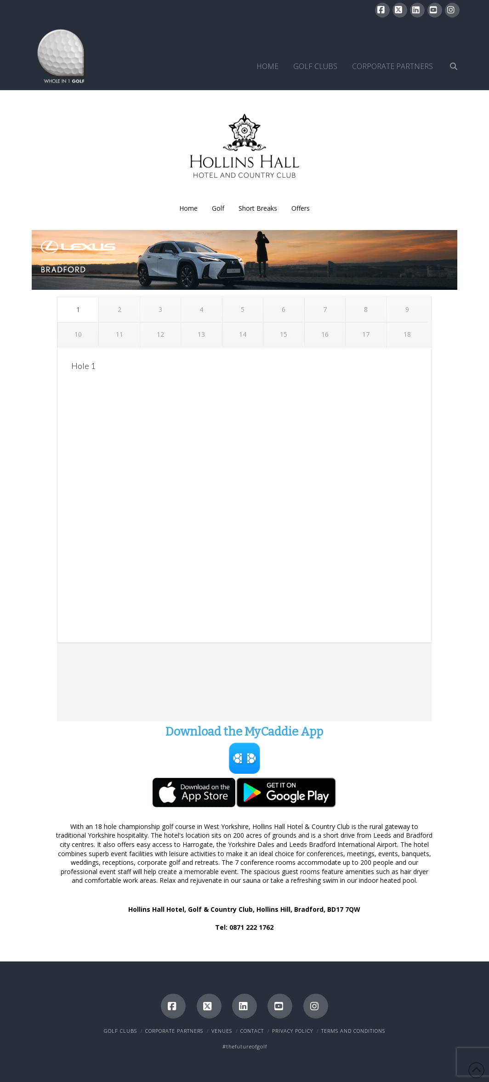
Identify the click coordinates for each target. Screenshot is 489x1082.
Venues (221, 1030)
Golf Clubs (120, 1030)
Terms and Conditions (353, 1030)
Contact (252, 1030)
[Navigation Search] (450, 55)
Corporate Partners (174, 1030)
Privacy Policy (292, 1030)
